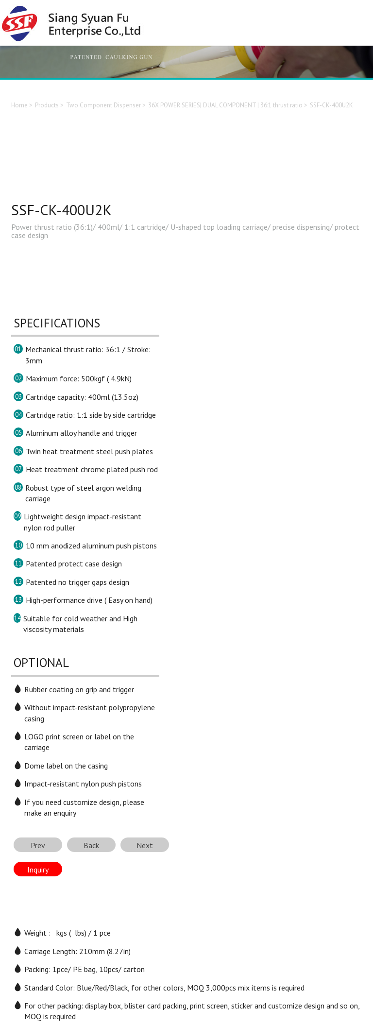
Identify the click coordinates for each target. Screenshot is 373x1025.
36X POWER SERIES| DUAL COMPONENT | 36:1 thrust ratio (225, 105)
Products (47, 105)
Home (19, 105)
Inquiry (38, 869)
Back (91, 845)
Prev (38, 845)
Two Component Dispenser (103, 105)
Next (144, 845)
